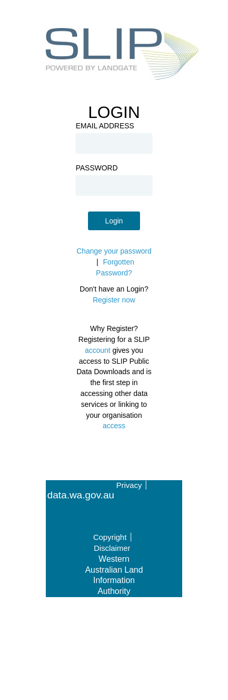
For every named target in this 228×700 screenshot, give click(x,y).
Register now (114, 300)
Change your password (114, 251)
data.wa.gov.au (81, 495)
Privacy (129, 485)
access (114, 425)
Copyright (109, 537)
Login (114, 221)
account (97, 350)
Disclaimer (112, 548)
